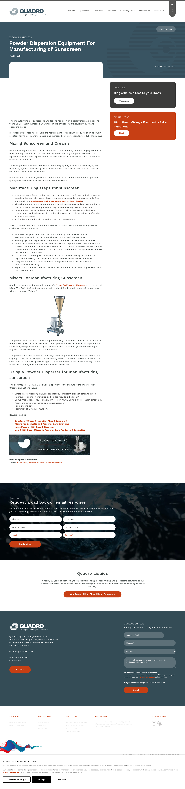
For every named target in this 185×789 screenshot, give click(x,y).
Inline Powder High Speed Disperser (34, 427)
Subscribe (124, 101)
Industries (99, 11)
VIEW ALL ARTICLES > (20, 37)
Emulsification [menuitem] (43, 725)
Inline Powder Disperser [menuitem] (17, 722)
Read (121, 133)
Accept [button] (43, 779)
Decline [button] (63, 779)
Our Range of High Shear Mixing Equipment (92, 594)
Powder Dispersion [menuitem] (44, 722)
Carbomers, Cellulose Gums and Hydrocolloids (56, 201)
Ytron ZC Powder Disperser (71, 285)
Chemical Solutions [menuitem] (73, 731)
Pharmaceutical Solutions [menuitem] (75, 725)
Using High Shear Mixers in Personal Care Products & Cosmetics (50, 430)
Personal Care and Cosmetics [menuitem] (76, 722)
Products (71, 11)
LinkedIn (154, 723)
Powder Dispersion (38, 463)
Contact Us (159, 11)
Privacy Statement (18, 657)
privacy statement (11, 772)
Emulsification (55, 463)
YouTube (159, 723)
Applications (84, 11)
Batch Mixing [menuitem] (42, 728)
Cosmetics (22, 463)
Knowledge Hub (127, 11)
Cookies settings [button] (17, 779)
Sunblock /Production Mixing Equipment (41, 421)
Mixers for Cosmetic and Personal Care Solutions (42, 424)
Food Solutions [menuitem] (71, 728)
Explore (20, 669)
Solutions (112, 11)
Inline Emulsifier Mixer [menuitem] (17, 725)
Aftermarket (144, 11)
